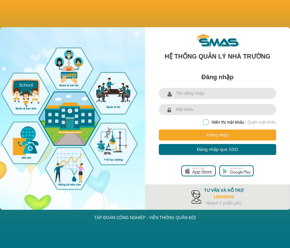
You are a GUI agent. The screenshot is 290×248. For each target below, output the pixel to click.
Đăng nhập (217, 134)
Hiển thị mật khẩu (223, 122)
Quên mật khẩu (262, 122)
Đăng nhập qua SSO (217, 149)
